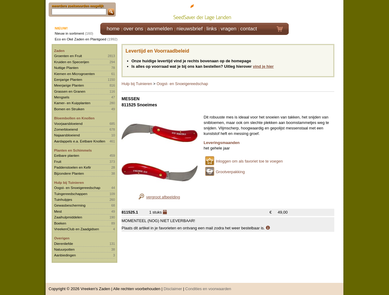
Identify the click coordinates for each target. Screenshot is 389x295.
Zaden (59, 51)
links (211, 29)
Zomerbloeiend (66, 129)
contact (248, 29)
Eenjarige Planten (68, 79)
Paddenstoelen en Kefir (72, 167)
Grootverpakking (230, 172)
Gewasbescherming (69, 205)
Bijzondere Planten (69, 173)
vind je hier (263, 66)
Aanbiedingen (65, 255)
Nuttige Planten (66, 68)
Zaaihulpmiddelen (68, 217)
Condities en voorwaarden (208, 285)
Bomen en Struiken (69, 109)
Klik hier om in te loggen (316, 11)
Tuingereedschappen (70, 194)
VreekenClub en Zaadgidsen (76, 229)
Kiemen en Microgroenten (74, 74)
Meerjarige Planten (69, 85)
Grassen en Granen (69, 91)
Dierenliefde (63, 243)
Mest (58, 211)
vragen (228, 29)
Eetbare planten (66, 155)
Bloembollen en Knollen (74, 118)
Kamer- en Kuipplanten (72, 103)
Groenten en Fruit (68, 56)
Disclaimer (173, 285)
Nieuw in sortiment (69, 33)
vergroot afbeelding (163, 197)
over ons (133, 29)
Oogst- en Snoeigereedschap (77, 188)
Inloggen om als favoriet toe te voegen (249, 161)
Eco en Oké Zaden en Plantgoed (80, 39)
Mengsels (61, 97)
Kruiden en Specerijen (71, 62)
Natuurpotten (64, 249)
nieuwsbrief (190, 29)
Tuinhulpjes (63, 199)
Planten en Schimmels (73, 150)
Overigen (62, 238)
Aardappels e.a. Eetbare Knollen (79, 141)
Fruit (57, 161)
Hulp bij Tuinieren (69, 182)
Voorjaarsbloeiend (68, 123)
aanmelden (160, 29)
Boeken (60, 223)
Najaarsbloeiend (67, 135)
